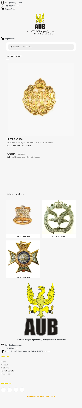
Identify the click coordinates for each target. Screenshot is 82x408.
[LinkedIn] (16, 389)
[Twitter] (9, 389)
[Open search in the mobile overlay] (41, 46)
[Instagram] (22, 389)
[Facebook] (3, 389)
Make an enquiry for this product (18, 146)
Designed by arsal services (41, 396)
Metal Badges (21, 154)
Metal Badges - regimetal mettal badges (25, 157)
